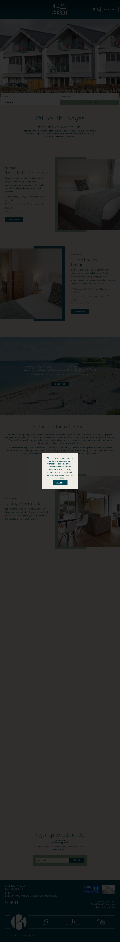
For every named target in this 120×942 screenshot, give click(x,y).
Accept (60, 483)
